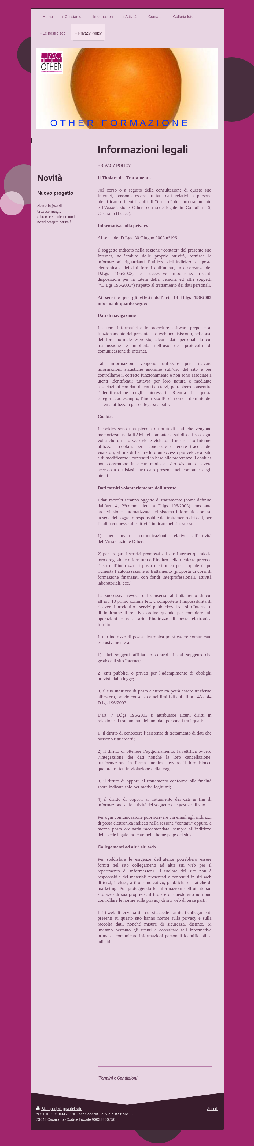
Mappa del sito (69, 1108)
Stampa (46, 1108)
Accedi (212, 1108)
